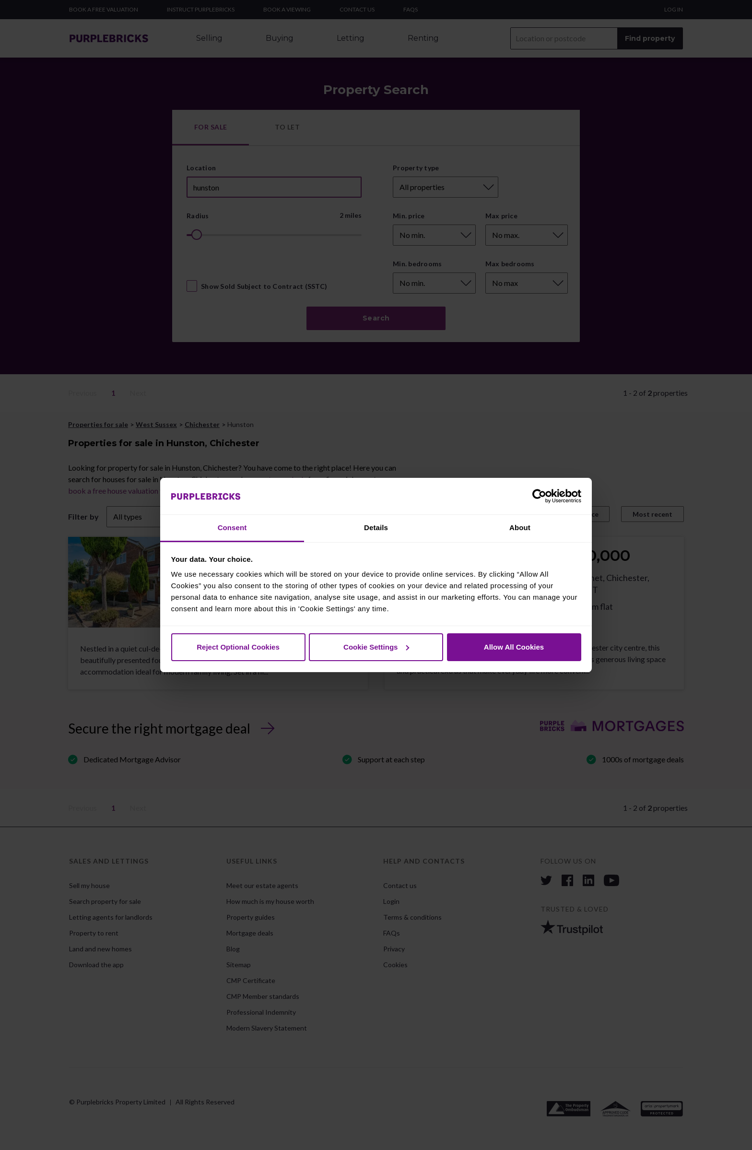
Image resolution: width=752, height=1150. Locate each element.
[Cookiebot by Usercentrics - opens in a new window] (539, 496)
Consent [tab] (232, 527)
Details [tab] (376, 527)
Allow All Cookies (514, 647)
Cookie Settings (376, 647)
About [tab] (519, 527)
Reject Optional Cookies (238, 647)
